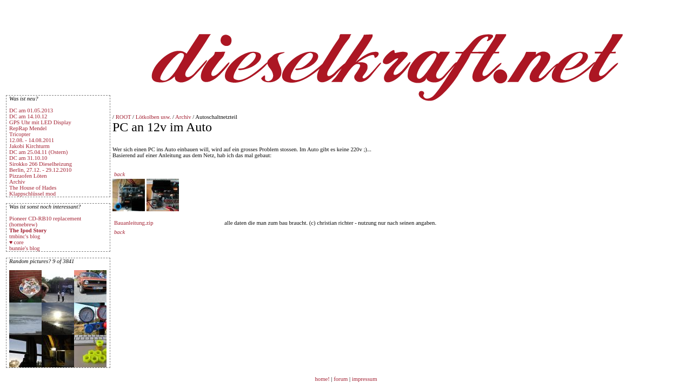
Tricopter (19, 134)
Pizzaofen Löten (28, 176)
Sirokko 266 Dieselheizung (40, 164)
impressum (364, 379)
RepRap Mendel (28, 128)
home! (323, 379)
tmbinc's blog (24, 236)
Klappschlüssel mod (32, 194)
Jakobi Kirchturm (29, 146)
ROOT (123, 117)
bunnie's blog (24, 248)
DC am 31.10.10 (28, 158)
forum (341, 379)
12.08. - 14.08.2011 (31, 140)
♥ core (16, 242)
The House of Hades (32, 188)
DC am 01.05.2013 (31, 110)
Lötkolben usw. (153, 117)
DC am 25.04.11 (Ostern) (38, 152)
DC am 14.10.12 (28, 116)
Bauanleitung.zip (134, 223)
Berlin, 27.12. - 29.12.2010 (40, 170)
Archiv (17, 182)
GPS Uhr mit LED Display (40, 122)
